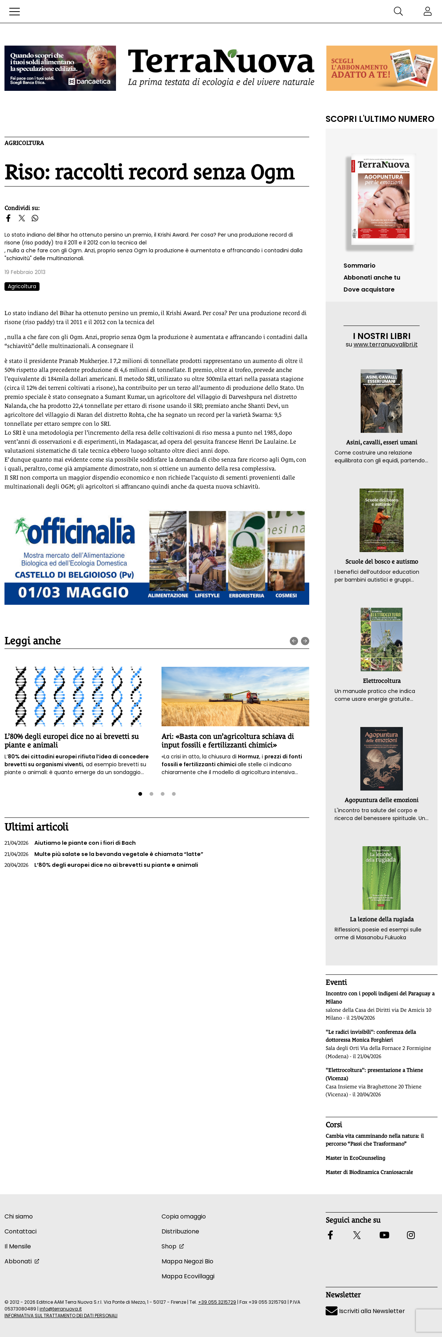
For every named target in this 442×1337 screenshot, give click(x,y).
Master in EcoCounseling (355, 1158)
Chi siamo (18, 1216)
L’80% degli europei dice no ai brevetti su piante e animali (101, 865)
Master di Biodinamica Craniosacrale (369, 1172)
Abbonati (18, 1261)
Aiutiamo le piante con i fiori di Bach (70, 843)
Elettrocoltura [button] (382, 680)
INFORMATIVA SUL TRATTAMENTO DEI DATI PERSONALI (60, 1315)
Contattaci (20, 1231)
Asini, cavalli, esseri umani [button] (381, 442)
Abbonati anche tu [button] (372, 277)
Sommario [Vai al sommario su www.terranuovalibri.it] (360, 265)
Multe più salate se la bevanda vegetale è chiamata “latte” (103, 854)
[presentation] (294, 641)
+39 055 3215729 (217, 1302)
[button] (14, 11)
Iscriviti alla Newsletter (365, 1311)
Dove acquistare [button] (369, 289)
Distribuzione (180, 1231)
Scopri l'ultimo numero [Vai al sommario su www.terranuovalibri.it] (380, 119)
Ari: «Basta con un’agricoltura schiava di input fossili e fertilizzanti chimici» (228, 740)
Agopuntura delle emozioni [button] (382, 800)
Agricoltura (24, 143)
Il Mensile (17, 1246)
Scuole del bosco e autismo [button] (381, 561)
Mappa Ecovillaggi (188, 1276)
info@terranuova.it (61, 1309)
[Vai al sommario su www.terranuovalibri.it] (382, 199)
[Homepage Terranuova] (221, 67)
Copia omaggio (184, 1216)
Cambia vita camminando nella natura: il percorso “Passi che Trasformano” (375, 1140)
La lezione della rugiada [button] (382, 919)
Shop (169, 1246)
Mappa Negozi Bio (187, 1261)
